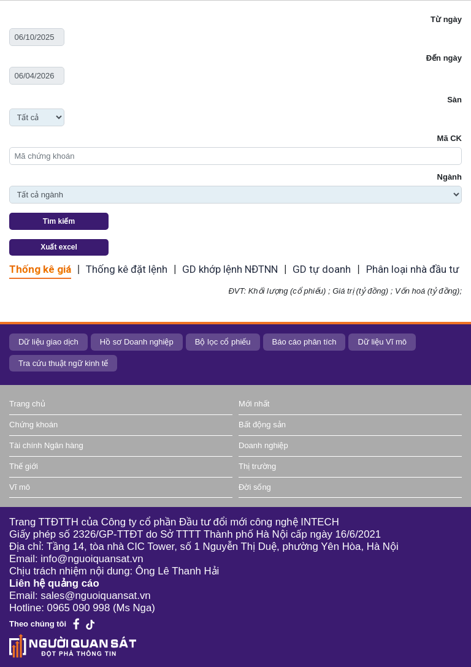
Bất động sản (262, 424)
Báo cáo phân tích (304, 341)
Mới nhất (254, 403)
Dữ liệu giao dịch (48, 341)
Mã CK (449, 138)
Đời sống (255, 487)
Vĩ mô (19, 487)
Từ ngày (446, 19)
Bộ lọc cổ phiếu (223, 341)
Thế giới (23, 466)
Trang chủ (27, 403)
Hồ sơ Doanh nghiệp (137, 341)
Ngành (449, 176)
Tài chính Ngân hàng (46, 445)
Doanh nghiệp (263, 445)
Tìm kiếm (59, 221)
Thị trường (257, 466)
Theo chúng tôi (37, 623)
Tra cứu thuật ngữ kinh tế (63, 363)
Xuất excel (58, 247)
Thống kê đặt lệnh (126, 269)
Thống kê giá (40, 269)
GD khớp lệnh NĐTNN (230, 269)
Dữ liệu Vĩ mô (382, 341)
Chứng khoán (33, 424)
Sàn (454, 99)
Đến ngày (444, 58)
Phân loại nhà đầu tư (412, 269)
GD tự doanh (322, 269)
